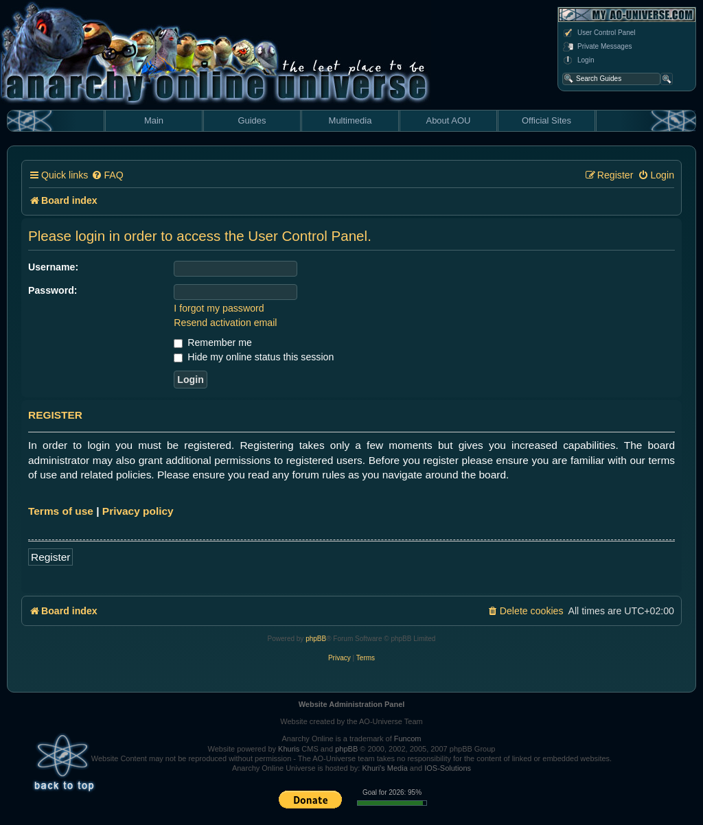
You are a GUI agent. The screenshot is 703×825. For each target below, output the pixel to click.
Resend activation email (225, 322)
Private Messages (597, 46)
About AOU (448, 120)
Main (153, 120)
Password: (53, 290)
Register (50, 557)
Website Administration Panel (352, 704)
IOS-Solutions (447, 768)
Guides (252, 120)
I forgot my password (219, 308)
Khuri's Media (384, 768)
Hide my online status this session (254, 356)
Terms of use (60, 511)
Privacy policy (138, 511)
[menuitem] (107, 175)
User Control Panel (598, 33)
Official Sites (546, 120)
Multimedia (350, 120)
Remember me (212, 342)
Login (578, 60)
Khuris (288, 749)
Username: (53, 267)
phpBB (316, 638)
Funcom (408, 738)
